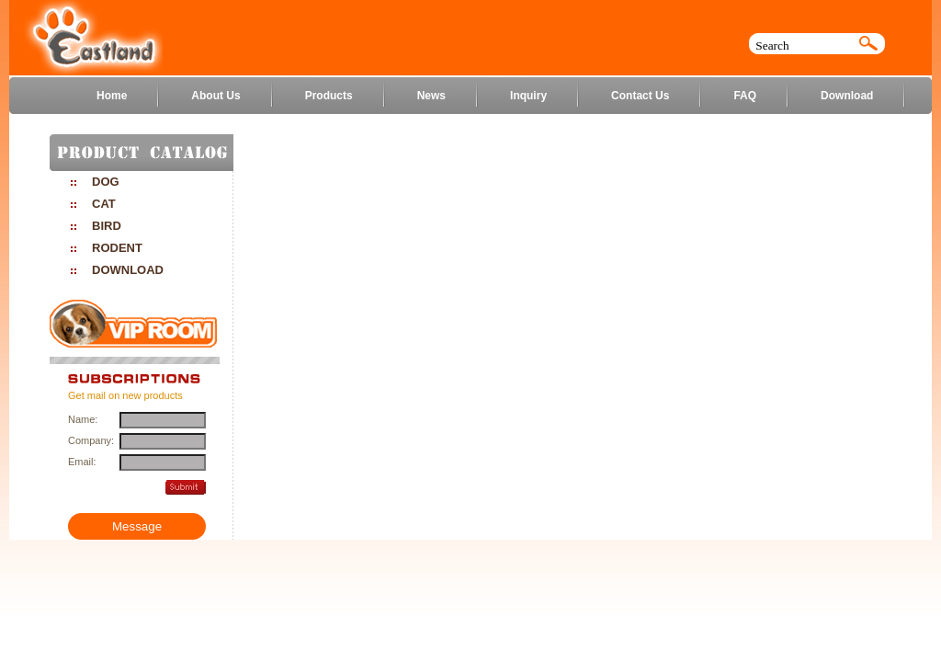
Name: (82, 419)
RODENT (117, 248)
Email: (82, 461)
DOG (105, 181)
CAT (104, 204)
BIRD (106, 226)
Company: (90, 440)
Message (137, 526)
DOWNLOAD (128, 270)
